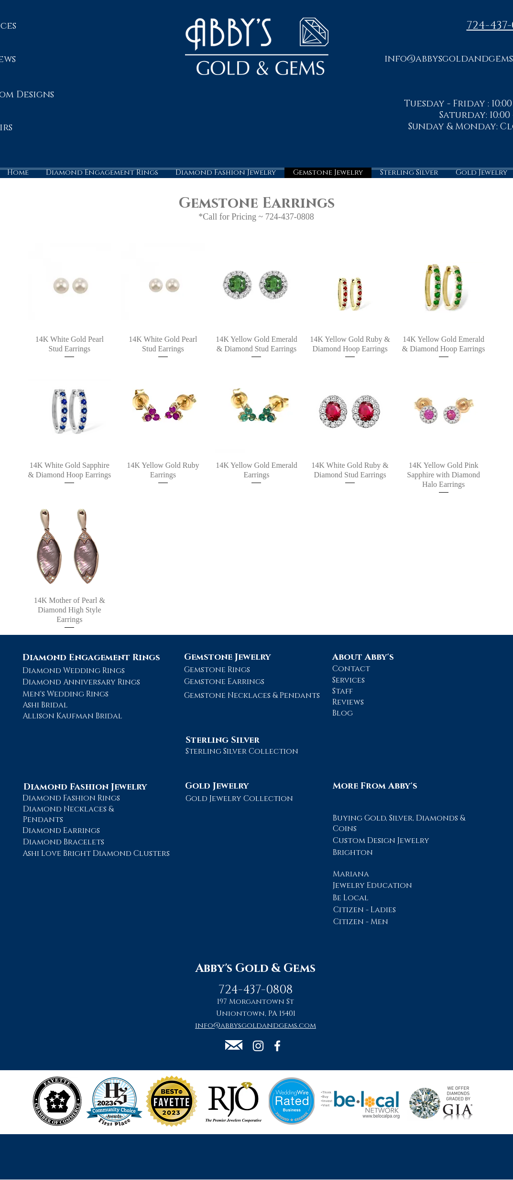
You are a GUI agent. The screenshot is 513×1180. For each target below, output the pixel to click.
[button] (233, 1045)
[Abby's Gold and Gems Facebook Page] (277, 1046)
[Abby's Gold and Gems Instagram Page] (258, 1046)
